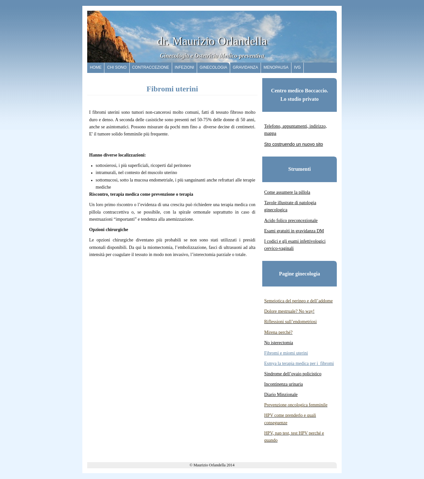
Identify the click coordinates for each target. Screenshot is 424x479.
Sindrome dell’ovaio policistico (293, 373)
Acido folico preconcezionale (291, 220)
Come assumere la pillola (287, 192)
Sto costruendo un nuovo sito (293, 144)
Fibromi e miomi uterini (286, 353)
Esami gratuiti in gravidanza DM (294, 230)
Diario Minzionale (281, 394)
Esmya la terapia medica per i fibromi (299, 363)
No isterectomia (278, 342)
